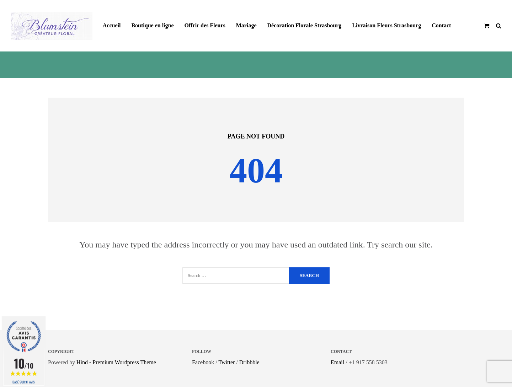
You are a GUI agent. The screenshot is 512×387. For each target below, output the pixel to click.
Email (337, 362)
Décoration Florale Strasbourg (304, 25)
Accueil (112, 25)
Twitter (226, 362)
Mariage (246, 25)
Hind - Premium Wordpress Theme (116, 362)
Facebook (203, 362)
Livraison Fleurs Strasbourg (386, 25)
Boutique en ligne (152, 25)
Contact (441, 25)
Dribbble (249, 362)
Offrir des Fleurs (205, 25)
